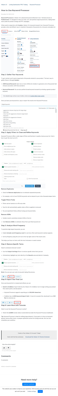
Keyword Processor (35, 4)
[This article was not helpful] (9, 347)
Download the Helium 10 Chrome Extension (37, 337)
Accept (40, 391)
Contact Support (29, 384)
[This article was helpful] (4, 347)
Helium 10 (4, 4)
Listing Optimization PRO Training (18, 4)
